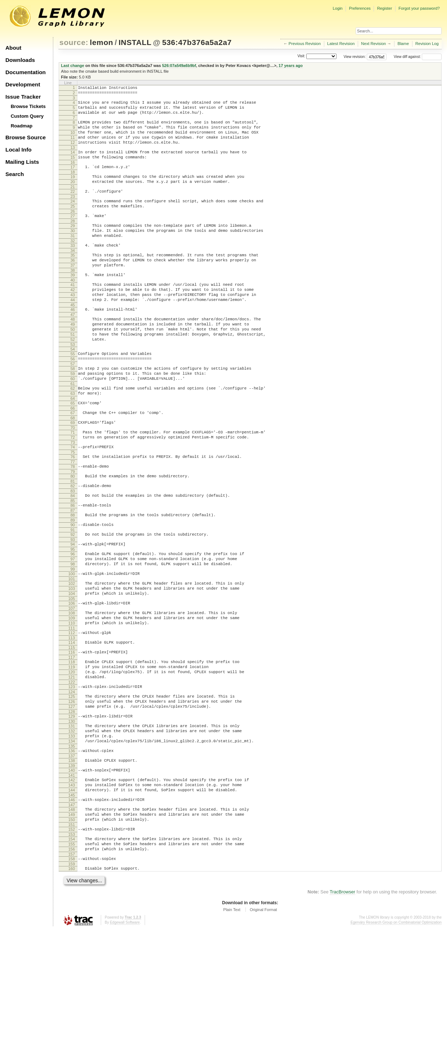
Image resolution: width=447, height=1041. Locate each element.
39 (73, 303)
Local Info (18, 150)
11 (73, 146)
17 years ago (291, 65)
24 (73, 218)
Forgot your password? (418, 8)
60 (73, 423)
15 (73, 169)
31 (73, 258)
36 (73, 286)
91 (73, 592)
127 (71, 794)
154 (71, 945)
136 (71, 845)
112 (71, 709)
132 (71, 822)
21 (73, 203)
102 (71, 652)
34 (73, 275)
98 (73, 631)
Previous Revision (305, 43)
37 (73, 292)
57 (73, 406)
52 (73, 378)
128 (71, 800)
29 (73, 246)
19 (73, 191)
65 (73, 451)
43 (73, 326)
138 (71, 855)
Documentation (25, 72)
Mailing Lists (22, 162)
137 (71, 851)
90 (73, 586)
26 (73, 231)
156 (71, 957)
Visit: (301, 56)
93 (73, 603)
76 (73, 511)
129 (71, 805)
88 (73, 575)
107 (71, 682)
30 (73, 252)
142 (71, 877)
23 (73, 214)
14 (73, 163)
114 (71, 720)
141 (71, 872)
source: (73, 42)
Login (337, 8)
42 (73, 320)
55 (73, 394)
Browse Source (25, 137)
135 (71, 840)
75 (73, 506)
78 (73, 521)
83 (73, 549)
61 (73, 429)
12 (73, 152)
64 (73, 446)
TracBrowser (342, 1003)
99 (73, 637)
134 (71, 834)
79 (73, 528)
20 (73, 197)
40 (73, 309)
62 (73, 434)
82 (73, 543)
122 (71, 766)
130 (71, 811)
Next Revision (373, 43)
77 (73, 517)
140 (71, 866)
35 (73, 280)
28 (73, 241)
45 (73, 338)
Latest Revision (341, 43)
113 (71, 715)
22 (73, 208)
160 (71, 979)
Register (384, 8)
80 (73, 532)
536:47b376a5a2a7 (196, 42)
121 (71, 760)
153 (71, 940)
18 (73, 186)
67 (73, 461)
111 (71, 705)
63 (73, 440)
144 (71, 889)
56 (73, 400)
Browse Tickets (28, 106)
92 (73, 597)
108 (71, 686)
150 (71, 923)
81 (73, 538)
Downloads (20, 60)
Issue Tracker (23, 97)
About (13, 48)
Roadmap (22, 126)
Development (22, 84)
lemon (101, 42)
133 (71, 828)
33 (73, 269)
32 (73, 264)
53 (73, 384)
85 (73, 560)
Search (14, 174)
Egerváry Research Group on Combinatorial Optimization (396, 1034)
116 (71, 731)
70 (73, 478)
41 (73, 314)
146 (71, 900)
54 (73, 389)
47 (73, 349)
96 (73, 619)
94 (73, 608)
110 (71, 699)
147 (71, 906)
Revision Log (427, 43)
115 (71, 726)
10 (73, 140)
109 (71, 692)
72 (73, 489)
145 (71, 895)
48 (73, 354)
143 (71, 883)
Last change (72, 65)
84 (73, 554)
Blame (403, 43)
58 (73, 411)
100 (71, 642)
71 (73, 483)
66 (73, 457)
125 (71, 782)
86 (73, 565)
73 (73, 495)
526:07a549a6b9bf (179, 65)
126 (71, 788)
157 (71, 963)
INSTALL (135, 42)
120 (71, 754)
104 (71, 665)
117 (71, 737)
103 (71, 659)
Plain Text (231, 1021)
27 (73, 235)
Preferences (360, 8)
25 (73, 224)
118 (71, 742)
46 (73, 343)
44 (73, 332)
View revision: (355, 57)
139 (71, 862)
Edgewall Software (125, 1034)
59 (73, 417)
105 (71, 671)
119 (71, 748)
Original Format (263, 1021)
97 (73, 625)
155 (71, 951)
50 (73, 366)
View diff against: (418, 57)
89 (73, 582)
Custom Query (27, 116)
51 (73, 372)
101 (71, 648)
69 (73, 472)
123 (71, 771)
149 (71, 917)
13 (73, 158)
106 (71, 675)
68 (73, 467)
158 (71, 968)
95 (73, 614)
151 (71, 929)
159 (71, 974)
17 (73, 180)
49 (73, 360)
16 (73, 175)
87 (73, 571)
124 (71, 777)
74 (73, 500)
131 (71, 816)
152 (71, 934)
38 (73, 298)
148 (71, 911)
